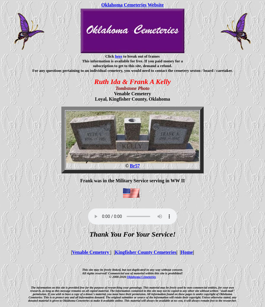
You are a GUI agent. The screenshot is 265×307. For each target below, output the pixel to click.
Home (187, 252)
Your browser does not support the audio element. (132, 216)
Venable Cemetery (91, 252)
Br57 (135, 165)
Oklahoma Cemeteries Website (132, 4)
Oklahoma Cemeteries (141, 276)
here (118, 56)
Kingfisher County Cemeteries (145, 252)
